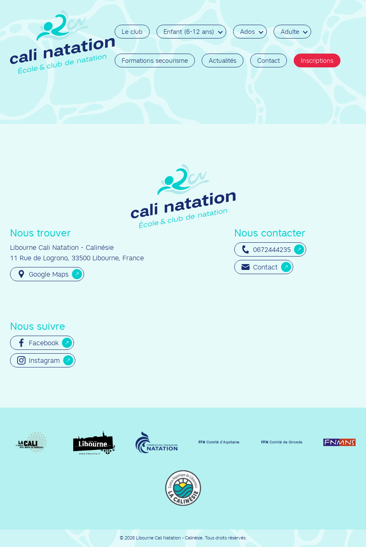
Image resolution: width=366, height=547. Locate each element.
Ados (247, 32)
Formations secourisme (155, 60)
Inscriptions (317, 60)
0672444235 (266, 249)
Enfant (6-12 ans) (189, 32)
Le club (132, 32)
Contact (268, 60)
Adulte (290, 32)
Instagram (38, 360)
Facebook (38, 343)
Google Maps (43, 274)
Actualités (222, 60)
